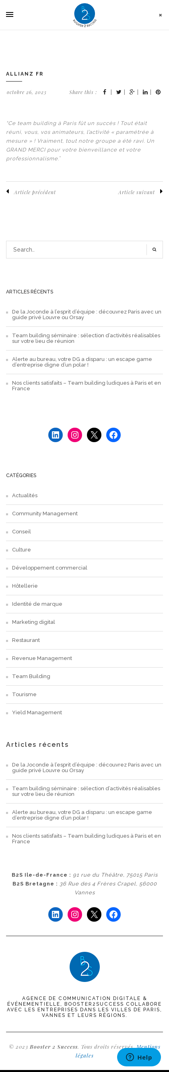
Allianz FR (24, 74)
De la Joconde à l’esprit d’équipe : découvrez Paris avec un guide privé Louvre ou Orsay (86, 314)
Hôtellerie (25, 586)
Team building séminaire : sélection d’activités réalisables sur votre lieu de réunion (86, 338)
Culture (21, 550)
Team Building (31, 676)
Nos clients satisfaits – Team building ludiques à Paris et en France (86, 385)
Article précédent (31, 191)
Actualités (24, 495)
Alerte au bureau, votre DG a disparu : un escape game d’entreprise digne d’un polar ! (82, 362)
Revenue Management (42, 658)
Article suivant (140, 191)
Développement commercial (49, 568)
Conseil (21, 532)
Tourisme (24, 694)
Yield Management (37, 712)
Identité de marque (37, 604)
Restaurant (26, 640)
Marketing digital (33, 622)
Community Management (45, 514)
